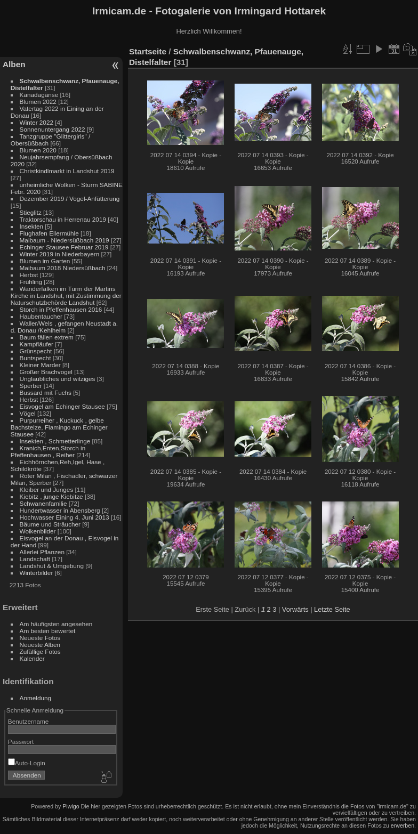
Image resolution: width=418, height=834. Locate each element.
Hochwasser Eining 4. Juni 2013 (64, 517)
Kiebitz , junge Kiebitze (51, 496)
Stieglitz (31, 212)
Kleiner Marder (40, 364)
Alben (14, 64)
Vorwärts (295, 609)
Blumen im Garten (45, 260)
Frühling (31, 281)
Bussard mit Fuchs (45, 392)
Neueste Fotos (40, 637)
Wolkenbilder (38, 531)
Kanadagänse (39, 94)
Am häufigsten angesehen (56, 623)
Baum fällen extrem (47, 337)
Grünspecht (36, 350)
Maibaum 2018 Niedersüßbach (63, 267)
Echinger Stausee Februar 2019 (64, 247)
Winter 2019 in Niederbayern (60, 253)
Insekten (31, 226)
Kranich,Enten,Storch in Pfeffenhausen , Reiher (48, 451)
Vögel (28, 413)
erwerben (402, 825)
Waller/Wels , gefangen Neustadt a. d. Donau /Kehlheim (64, 327)
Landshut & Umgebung (52, 565)
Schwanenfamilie (43, 503)
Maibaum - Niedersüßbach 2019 (64, 240)
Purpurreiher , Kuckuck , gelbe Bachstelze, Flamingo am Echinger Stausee (59, 427)
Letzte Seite (332, 609)
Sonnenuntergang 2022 (52, 129)
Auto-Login (26, 762)
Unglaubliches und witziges (57, 378)
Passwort (21, 741)
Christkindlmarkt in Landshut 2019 (67, 170)
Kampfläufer (36, 344)
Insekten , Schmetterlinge (55, 441)
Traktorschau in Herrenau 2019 (63, 219)
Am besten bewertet (48, 630)
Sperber (31, 385)
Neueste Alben (40, 644)
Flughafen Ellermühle (49, 233)
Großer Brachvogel (46, 371)
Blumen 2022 (38, 101)
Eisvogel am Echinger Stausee (62, 406)
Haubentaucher (41, 316)
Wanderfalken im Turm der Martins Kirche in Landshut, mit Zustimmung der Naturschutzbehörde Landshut (66, 295)
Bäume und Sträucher (50, 524)
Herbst (29, 274)
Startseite (147, 51)
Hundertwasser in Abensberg (60, 510)
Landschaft (35, 558)
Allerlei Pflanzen (42, 551)
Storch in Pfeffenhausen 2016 (61, 309)
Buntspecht (35, 357)
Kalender (32, 658)
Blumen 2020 (38, 150)
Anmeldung (36, 697)
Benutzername (28, 721)
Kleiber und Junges (47, 489)
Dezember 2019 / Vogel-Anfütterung (70, 198)
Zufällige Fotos (40, 651)
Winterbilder (36, 572)
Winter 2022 (36, 122)
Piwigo (70, 806)
